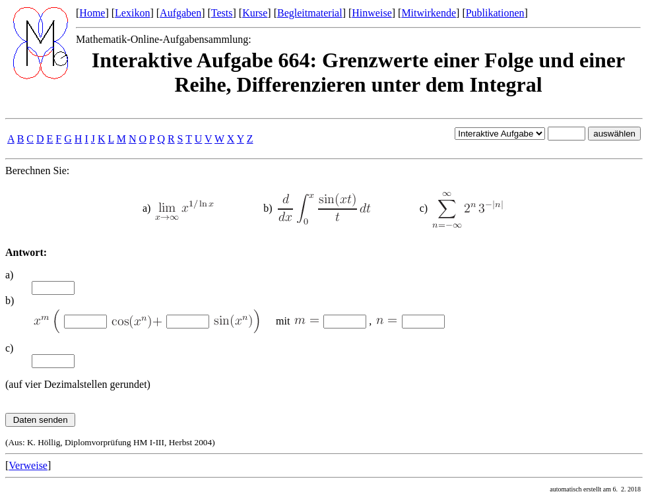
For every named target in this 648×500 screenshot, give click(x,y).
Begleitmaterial (309, 12)
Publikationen (495, 12)
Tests (222, 12)
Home (92, 12)
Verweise (28, 465)
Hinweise (371, 12)
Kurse (254, 12)
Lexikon (132, 12)
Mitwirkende (428, 12)
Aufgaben (180, 12)
